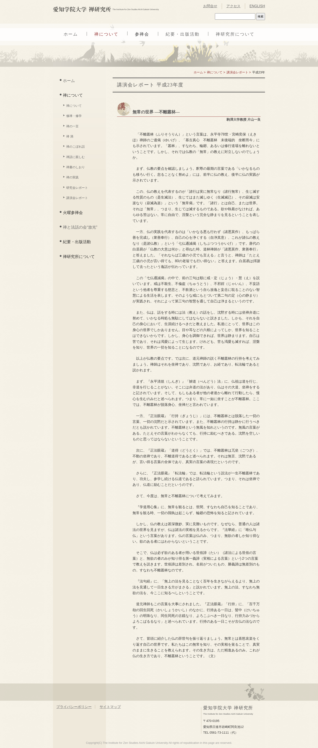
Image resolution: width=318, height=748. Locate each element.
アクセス (233, 6)
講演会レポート (77, 198)
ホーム (71, 34)
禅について (106, 34)
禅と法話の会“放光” (80, 227)
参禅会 (142, 34)
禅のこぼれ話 (75, 146)
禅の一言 (72, 126)
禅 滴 (69, 136)
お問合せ (210, 6)
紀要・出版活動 (182, 34)
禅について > (216, 72)
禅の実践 (72, 177)
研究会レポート (77, 187)
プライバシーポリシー (74, 707)
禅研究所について (235, 34)
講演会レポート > (239, 72)
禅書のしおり (75, 167)
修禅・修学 (74, 116)
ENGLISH (257, 6)
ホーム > (200, 72)
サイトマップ (110, 707)
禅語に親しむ (75, 157)
